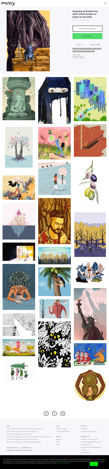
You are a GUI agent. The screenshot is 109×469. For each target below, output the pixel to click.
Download (87, 36)
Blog (57, 442)
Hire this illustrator (87, 29)
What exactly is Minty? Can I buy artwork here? (22, 431)
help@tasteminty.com (94, 442)
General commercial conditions (19, 450)
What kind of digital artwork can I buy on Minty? (22, 439)
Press (58, 444)
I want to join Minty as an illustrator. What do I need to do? (25, 429)
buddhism (81, 48)
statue (83, 51)
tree (93, 51)
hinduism (88, 48)
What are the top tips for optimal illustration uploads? (24, 442)
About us (59, 439)
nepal (99, 48)
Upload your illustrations (88, 431)
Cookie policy (26, 447)
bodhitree (75, 48)
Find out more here (63, 463)
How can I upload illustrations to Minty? (19, 434)
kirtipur (94, 48)
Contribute (84, 429)
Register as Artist (61, 429)
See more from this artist (81, 20)
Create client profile (62, 431)
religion (75, 51)
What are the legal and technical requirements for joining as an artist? (29, 436)
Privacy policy (12, 447)
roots (79, 51)
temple (89, 51)
